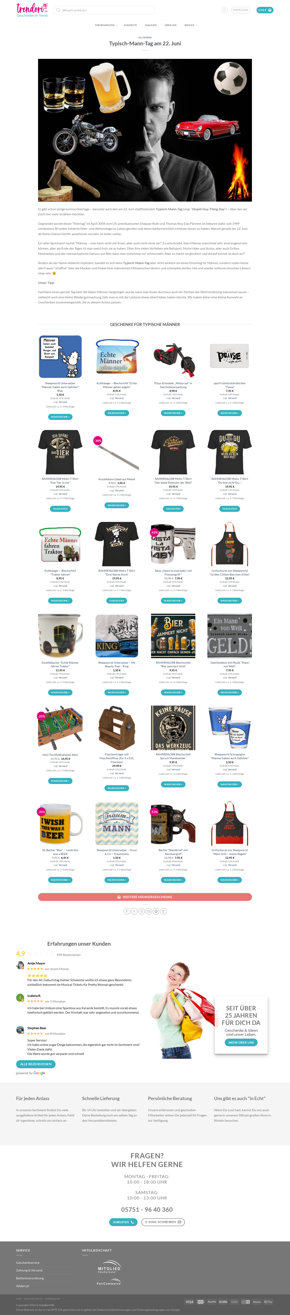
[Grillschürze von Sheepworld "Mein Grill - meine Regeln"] (229, 823)
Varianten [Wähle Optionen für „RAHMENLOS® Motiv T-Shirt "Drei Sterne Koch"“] (116, 600)
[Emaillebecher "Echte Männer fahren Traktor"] (60, 636)
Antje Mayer (36, 963)
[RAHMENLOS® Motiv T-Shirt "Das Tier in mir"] (60, 452)
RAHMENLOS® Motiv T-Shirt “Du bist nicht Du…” (229, 480)
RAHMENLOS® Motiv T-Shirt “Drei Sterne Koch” (116, 572)
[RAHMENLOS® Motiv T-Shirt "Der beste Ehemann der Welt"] (173, 452)
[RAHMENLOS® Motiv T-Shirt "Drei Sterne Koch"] (117, 544)
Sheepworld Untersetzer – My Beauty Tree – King (116, 664)
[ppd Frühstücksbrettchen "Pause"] (229, 356)
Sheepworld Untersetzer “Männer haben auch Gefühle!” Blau (60, 386)
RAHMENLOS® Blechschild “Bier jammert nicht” (173, 664)
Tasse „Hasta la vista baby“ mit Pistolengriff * (173, 572)
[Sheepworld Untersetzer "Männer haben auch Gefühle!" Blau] (60, 356)
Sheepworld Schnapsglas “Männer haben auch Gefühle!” (230, 756)
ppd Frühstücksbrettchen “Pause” (229, 385)
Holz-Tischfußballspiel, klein (60, 754)
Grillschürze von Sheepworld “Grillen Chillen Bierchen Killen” (230, 572)
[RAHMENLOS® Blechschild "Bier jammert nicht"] (173, 636)
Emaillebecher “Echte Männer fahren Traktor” (60, 664)
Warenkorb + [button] (60, 416)
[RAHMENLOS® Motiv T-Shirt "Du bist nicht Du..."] (229, 452)
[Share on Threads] (141, 911)
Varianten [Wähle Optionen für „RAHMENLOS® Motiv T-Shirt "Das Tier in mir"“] (60, 508)
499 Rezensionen (69, 955)
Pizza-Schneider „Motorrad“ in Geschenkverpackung (173, 385)
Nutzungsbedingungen (151, 1309)
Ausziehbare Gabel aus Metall (116, 479)
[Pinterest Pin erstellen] (156, 911)
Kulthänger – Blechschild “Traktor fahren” (60, 572)
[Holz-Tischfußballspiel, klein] (60, 728)
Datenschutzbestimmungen (114, 1309)
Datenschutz (33, 1298)
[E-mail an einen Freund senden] (148, 911)
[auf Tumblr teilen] (163, 911)
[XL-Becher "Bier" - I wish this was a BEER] (60, 823)
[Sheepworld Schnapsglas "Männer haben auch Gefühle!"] (229, 728)
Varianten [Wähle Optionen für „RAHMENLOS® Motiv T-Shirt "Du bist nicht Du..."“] (229, 508)
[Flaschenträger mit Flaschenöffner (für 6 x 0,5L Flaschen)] (117, 728)
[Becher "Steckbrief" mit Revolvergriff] (173, 823)
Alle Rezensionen (36, 1064)
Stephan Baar (37, 1028)
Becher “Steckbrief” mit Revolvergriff (173, 852)
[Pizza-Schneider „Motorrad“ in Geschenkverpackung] (173, 356)
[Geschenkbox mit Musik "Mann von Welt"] (229, 636)
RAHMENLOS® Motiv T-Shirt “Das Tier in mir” (60, 480)
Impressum (52, 1298)
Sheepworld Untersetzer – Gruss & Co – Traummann (117, 852)
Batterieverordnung (30, 1278)
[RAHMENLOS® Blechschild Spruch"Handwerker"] (173, 728)
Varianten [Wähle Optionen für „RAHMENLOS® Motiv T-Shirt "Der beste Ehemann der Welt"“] (173, 508)
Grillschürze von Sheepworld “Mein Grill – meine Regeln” (230, 852)
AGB (19, 1298)
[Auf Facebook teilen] (127, 911)
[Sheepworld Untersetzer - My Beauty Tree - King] (117, 636)
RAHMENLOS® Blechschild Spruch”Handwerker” (173, 756)
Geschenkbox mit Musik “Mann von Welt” (229, 664)
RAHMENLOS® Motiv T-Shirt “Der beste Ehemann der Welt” (173, 480)
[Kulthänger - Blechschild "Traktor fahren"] (60, 544)
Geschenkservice (27, 1262)
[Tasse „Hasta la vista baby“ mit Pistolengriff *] (173, 544)
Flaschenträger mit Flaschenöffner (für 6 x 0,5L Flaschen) (117, 758)
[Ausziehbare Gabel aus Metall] (117, 452)
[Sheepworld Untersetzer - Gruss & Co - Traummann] (117, 823)
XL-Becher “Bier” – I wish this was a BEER (60, 852)
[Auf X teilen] (134, 911)
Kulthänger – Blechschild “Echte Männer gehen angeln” (117, 385)
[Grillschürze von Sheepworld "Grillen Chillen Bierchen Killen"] (229, 544)
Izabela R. (34, 995)
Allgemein (145, 37)
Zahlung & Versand (29, 1270)
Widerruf (22, 1286)
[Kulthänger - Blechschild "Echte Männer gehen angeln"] (117, 356)
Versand (63, 402)
